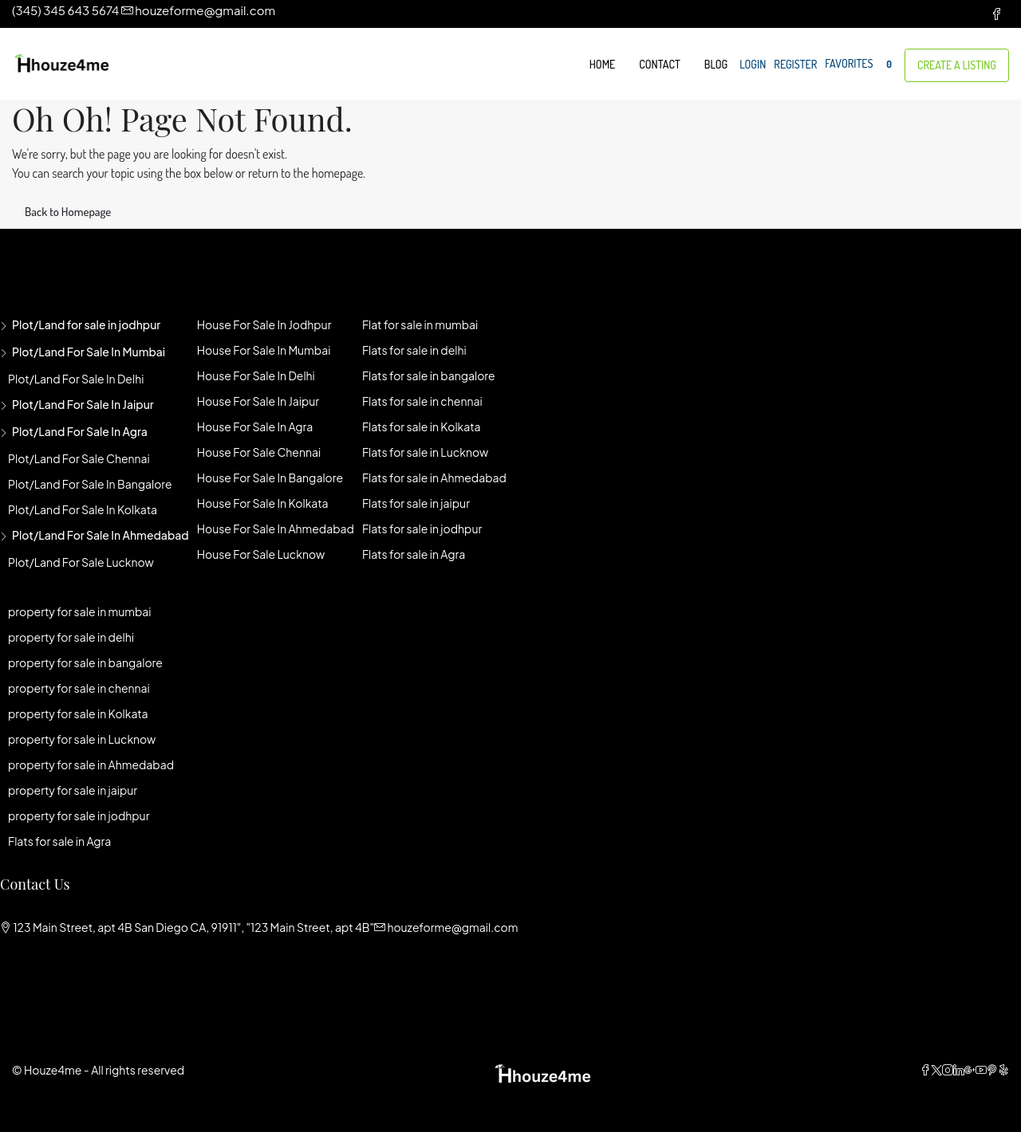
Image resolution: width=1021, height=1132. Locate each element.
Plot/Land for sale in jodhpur (86, 324)
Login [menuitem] (752, 64)
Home (602, 64)
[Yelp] (1003, 1070)
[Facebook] (925, 1070)
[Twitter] (936, 1070)
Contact (659, 64)
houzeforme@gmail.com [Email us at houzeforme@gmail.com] (452, 927)
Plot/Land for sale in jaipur (83, 404)
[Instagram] (947, 1070)
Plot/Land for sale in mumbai (88, 351)
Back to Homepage (68, 211)
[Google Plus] (970, 1070)
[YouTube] (981, 1070)
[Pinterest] (992, 1070)
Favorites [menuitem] (861, 64)
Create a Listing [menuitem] (956, 65)
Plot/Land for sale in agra (80, 431)
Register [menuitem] (795, 64)
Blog (715, 64)
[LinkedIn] (958, 1070)
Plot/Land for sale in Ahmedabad (100, 535)
